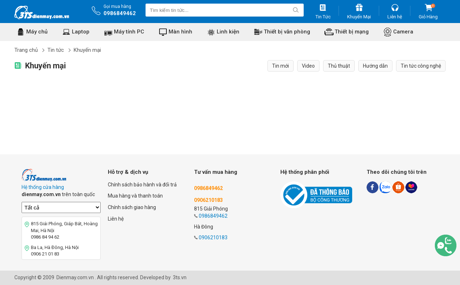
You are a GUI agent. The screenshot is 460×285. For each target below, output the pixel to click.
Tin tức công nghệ (421, 66)
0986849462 (120, 13)
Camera (403, 31)
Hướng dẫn (375, 66)
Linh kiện (228, 31)
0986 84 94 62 (45, 237)
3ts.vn (180, 277)
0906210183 (213, 237)
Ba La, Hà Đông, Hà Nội (55, 247)
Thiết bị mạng (352, 31)
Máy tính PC (129, 31)
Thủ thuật (339, 66)
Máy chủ (36, 31)
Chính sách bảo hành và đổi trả (142, 184)
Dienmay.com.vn (75, 277)
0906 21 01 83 (45, 254)
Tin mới (280, 66)
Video (308, 66)
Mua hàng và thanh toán (135, 196)
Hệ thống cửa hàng (43, 187)
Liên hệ (116, 219)
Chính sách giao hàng (132, 207)
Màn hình (180, 31)
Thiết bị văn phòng (287, 31)
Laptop (80, 31)
